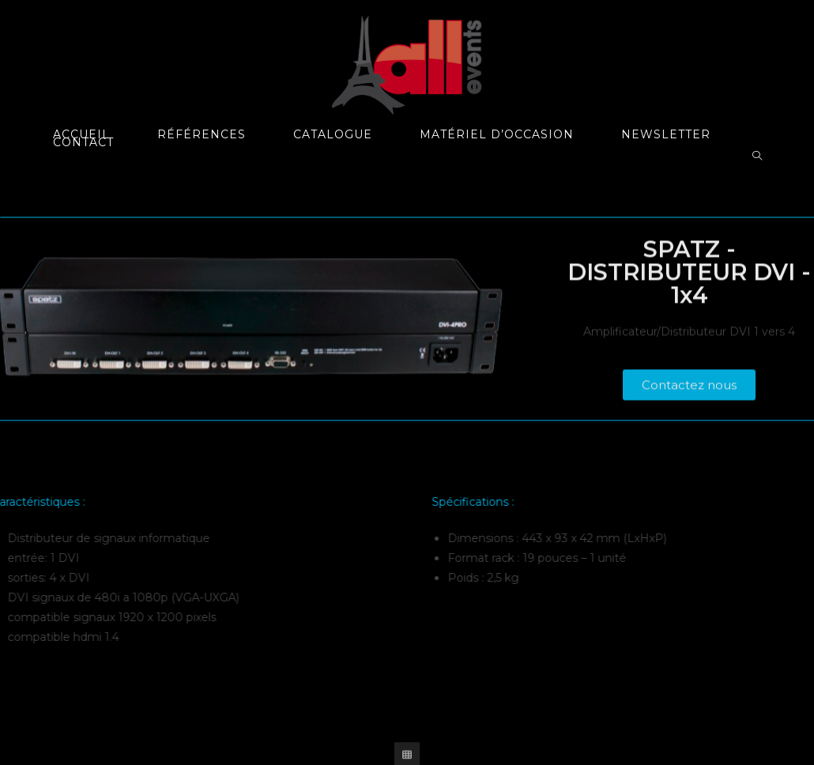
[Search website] (757, 156)
